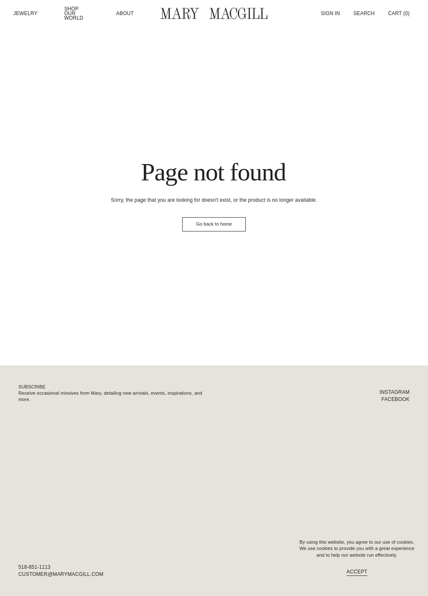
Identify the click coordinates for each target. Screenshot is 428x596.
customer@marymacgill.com (60, 574)
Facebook (396, 399)
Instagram (395, 392)
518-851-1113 (34, 567)
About (125, 13)
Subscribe (32, 386)
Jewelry (25, 13)
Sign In (330, 13)
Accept (356, 572)
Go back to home (214, 223)
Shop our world (74, 13)
